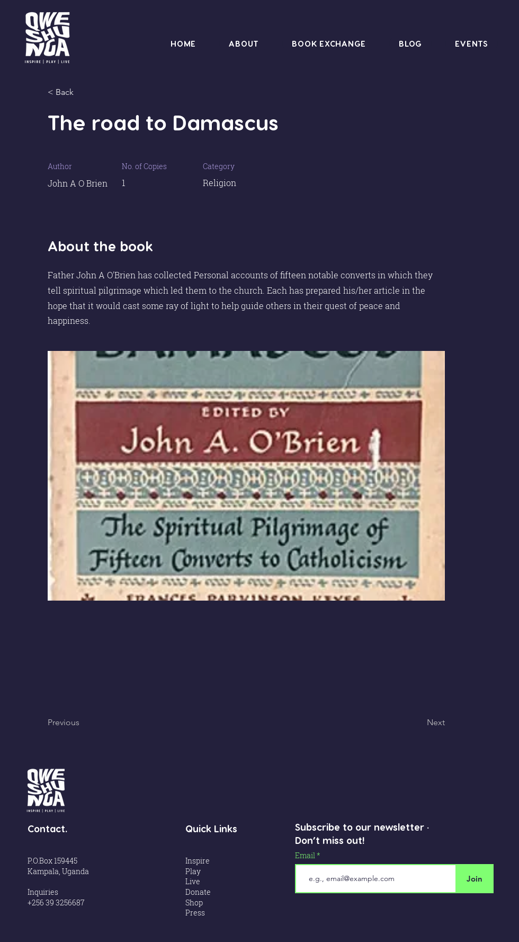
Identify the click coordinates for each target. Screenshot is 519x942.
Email (306, 855)
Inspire (197, 861)
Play (193, 871)
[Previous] (82, 722)
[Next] (418, 722)
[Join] (474, 878)
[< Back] (82, 92)
